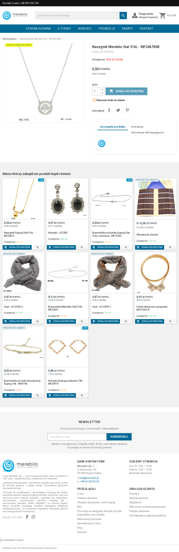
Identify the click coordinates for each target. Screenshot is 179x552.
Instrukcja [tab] (137, 126)
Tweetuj (118, 110)
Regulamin (135, 502)
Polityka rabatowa (87, 498)
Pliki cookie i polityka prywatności (147, 506)
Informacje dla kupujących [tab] (147, 132)
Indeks (95, 51)
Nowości (85, 28)
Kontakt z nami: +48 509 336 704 (21, 3)
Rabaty (127, 28)
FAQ (79, 506)
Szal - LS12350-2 (13, 306)
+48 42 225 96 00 (89, 481)
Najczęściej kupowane (89, 519)
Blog (79, 527)
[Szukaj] (81, 15)
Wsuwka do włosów (147, 234)
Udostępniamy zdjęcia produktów (147, 515)
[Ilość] (96, 91)
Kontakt (146, 28)
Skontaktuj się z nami (89, 523)
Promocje (107, 28)
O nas (80, 493)
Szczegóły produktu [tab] (112, 126)
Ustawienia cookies (11, 540)
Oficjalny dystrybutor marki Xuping (96, 502)
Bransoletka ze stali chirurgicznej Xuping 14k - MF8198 (22, 382)
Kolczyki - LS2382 (57, 232)
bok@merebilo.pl (89, 478)
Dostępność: (99, 59)
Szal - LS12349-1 (101, 306)
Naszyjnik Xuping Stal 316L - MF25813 (19, 234)
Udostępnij (109, 110)
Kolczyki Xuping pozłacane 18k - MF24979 (66, 382)
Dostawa (134, 493)
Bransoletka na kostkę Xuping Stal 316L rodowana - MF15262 (111, 234)
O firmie (64, 28)
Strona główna (38, 28)
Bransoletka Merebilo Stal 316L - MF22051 (66, 308)
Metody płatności (138, 498)
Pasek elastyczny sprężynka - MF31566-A (153, 308)
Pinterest (127, 110)
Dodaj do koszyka (126, 91)
